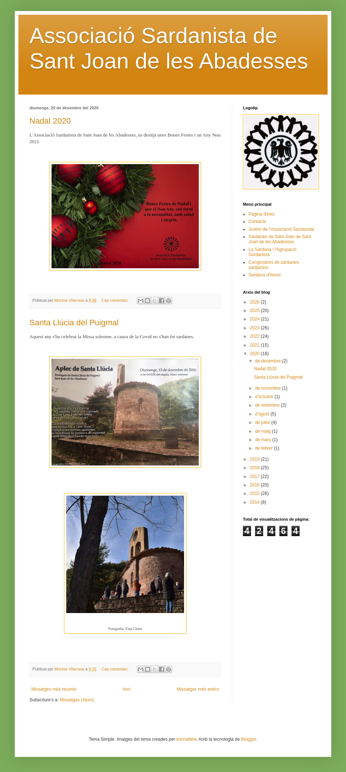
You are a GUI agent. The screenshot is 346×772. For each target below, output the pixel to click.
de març (263, 439)
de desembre (268, 361)
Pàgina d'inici (261, 214)
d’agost (263, 414)
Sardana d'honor (264, 274)
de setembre (268, 405)
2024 (255, 319)
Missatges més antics (198, 689)
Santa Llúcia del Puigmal (74, 322)
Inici (126, 689)
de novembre (268, 388)
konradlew (186, 739)
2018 (255, 467)
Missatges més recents (54, 689)
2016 (255, 485)
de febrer (264, 448)
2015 (255, 493)
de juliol (263, 422)
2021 (255, 345)
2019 (255, 459)
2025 (255, 310)
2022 (255, 336)
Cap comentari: (116, 300)
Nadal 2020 (50, 120)
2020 (255, 353)
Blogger (248, 739)
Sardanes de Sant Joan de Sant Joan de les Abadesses (279, 239)
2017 (255, 476)
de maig (263, 431)
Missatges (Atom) (77, 699)
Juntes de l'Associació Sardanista (281, 229)
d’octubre (265, 396)
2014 (255, 502)
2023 (255, 327)
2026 (255, 302)
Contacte (257, 221)
